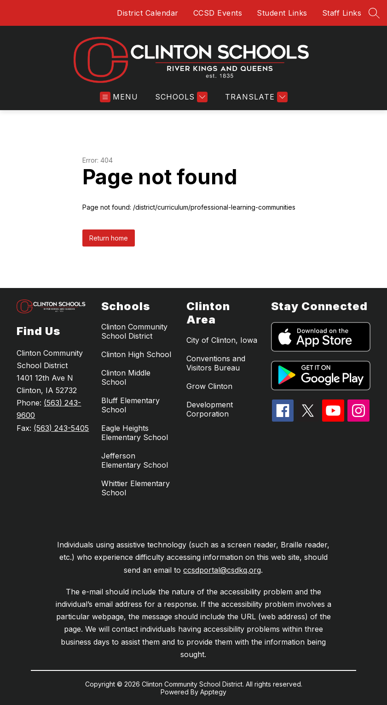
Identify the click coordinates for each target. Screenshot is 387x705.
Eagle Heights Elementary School (134, 432)
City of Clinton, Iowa (221, 340)
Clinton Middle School (125, 377)
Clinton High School (136, 354)
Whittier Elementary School (135, 488)
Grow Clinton (209, 386)
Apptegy (213, 692)
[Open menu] (119, 97)
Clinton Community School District (134, 331)
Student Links (282, 13)
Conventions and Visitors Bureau (215, 363)
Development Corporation (209, 409)
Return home (108, 238)
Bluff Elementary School (130, 405)
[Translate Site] (255, 97)
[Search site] (374, 12)
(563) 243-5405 (61, 428)
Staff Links (342, 13)
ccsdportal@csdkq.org (222, 570)
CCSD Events (218, 13)
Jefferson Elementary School (134, 460)
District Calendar (148, 13)
